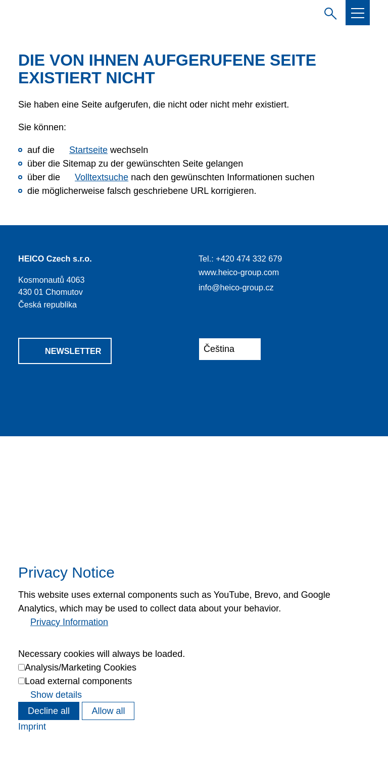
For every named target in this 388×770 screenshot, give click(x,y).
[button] (358, 13)
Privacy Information (69, 622)
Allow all (108, 711)
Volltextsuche (101, 177)
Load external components (78, 681)
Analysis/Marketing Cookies (80, 667)
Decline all (49, 711)
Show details (56, 695)
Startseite (88, 150)
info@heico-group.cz (236, 287)
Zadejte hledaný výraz (328, 12)
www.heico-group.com (239, 272)
